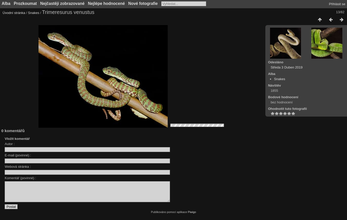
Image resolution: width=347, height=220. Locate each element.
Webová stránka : (18, 167)
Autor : (9, 144)
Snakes (33, 13)
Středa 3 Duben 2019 (287, 67)
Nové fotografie (143, 3)
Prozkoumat (25, 3)
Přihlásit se (337, 4)
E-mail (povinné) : (18, 155)
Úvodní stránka (14, 13)
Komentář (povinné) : (20, 178)
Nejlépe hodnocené (106, 3)
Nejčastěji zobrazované (62, 3)
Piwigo (192, 215)
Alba (6, 3)
